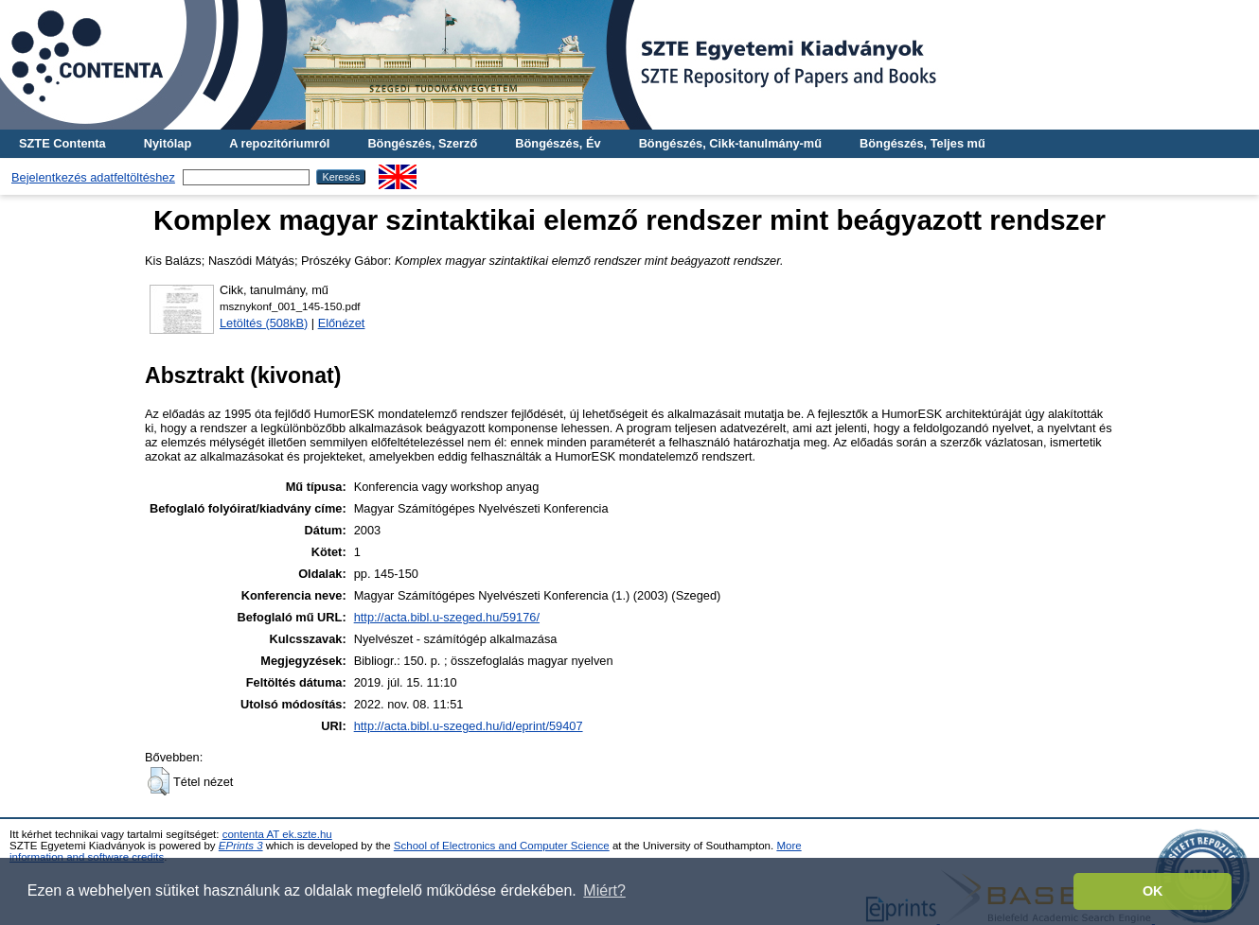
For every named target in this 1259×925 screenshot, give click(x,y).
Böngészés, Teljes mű (922, 143)
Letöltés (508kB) (264, 323)
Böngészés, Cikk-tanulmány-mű (730, 143)
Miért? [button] (604, 890)
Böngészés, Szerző (422, 143)
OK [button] (1153, 891)
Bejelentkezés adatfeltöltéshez (93, 177)
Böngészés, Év (557, 143)
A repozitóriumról (279, 143)
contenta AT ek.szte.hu (277, 834)
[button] (158, 781)
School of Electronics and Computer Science (502, 845)
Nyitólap (167, 143)
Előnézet (341, 323)
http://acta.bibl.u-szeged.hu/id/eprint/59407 (468, 726)
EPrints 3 (241, 845)
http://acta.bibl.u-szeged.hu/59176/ (447, 617)
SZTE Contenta (62, 143)
